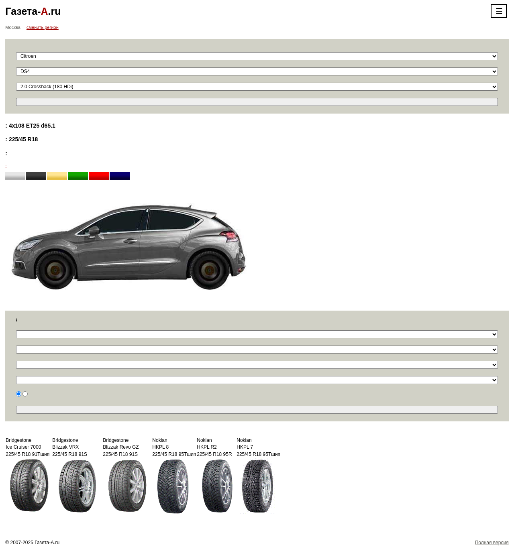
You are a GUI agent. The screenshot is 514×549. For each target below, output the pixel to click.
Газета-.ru (33, 11)
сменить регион (43, 27)
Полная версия (492, 542)
